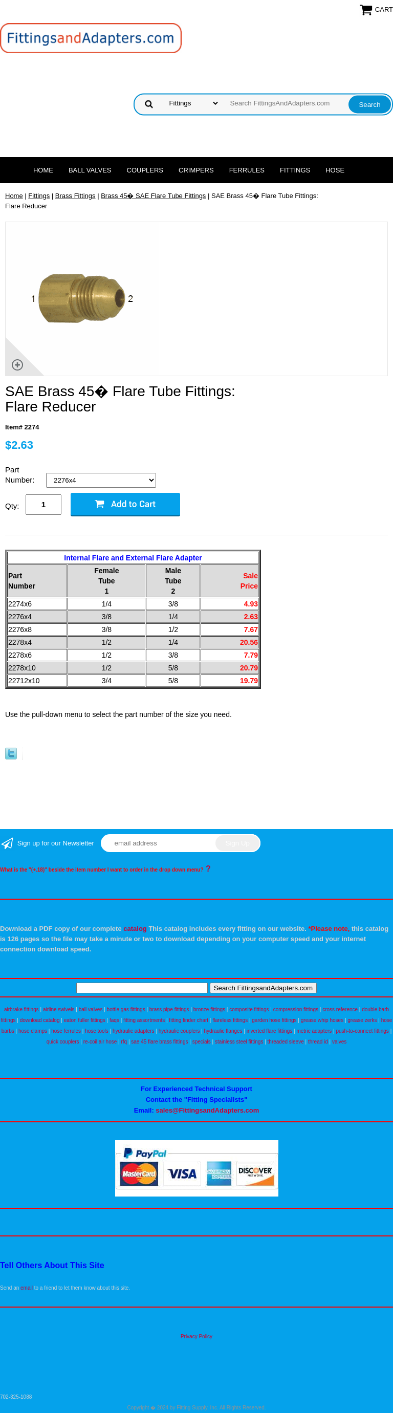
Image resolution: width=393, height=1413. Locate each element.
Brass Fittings (75, 196)
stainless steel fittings (239, 1042)
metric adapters (314, 1031)
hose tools (96, 1031)
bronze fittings (209, 1009)
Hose (334, 170)
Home (43, 170)
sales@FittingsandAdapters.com (207, 1110)
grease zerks (362, 1020)
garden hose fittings (274, 1020)
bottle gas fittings (126, 1009)
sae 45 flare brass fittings (159, 1042)
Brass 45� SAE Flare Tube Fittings (153, 196)
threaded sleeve (286, 1042)
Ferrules (247, 170)
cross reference (340, 1009)
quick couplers (63, 1042)
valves (339, 1042)
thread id (318, 1042)
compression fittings (295, 1009)
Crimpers (196, 170)
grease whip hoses (322, 1020)
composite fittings (249, 1009)
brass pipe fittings (169, 1009)
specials (201, 1042)
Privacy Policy (196, 1336)
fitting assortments (144, 1020)
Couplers (145, 170)
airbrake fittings (21, 1009)
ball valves (91, 1009)
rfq (124, 1042)
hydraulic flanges (223, 1031)
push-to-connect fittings (362, 1031)
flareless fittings (230, 1020)
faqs (114, 1020)
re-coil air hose (100, 1042)
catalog (135, 928)
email (26, 1288)
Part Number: (21, 474)
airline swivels (59, 1009)
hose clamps (32, 1031)
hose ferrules (66, 1031)
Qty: (12, 506)
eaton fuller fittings (84, 1020)
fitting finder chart (188, 1020)
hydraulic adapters (134, 1031)
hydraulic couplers (179, 1031)
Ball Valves (90, 170)
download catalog (40, 1020)
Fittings (295, 170)
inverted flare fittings (270, 1031)
